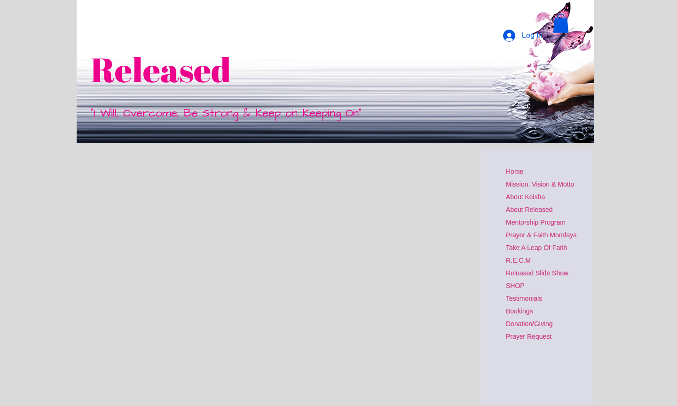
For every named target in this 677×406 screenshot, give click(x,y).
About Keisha (525, 197)
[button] (561, 23)
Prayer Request (528, 336)
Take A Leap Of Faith (536, 247)
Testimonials (524, 298)
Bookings (519, 311)
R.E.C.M (518, 260)
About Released (529, 209)
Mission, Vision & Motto (540, 184)
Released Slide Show (537, 273)
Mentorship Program (536, 222)
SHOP (515, 285)
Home (514, 171)
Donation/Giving (529, 324)
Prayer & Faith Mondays (541, 235)
